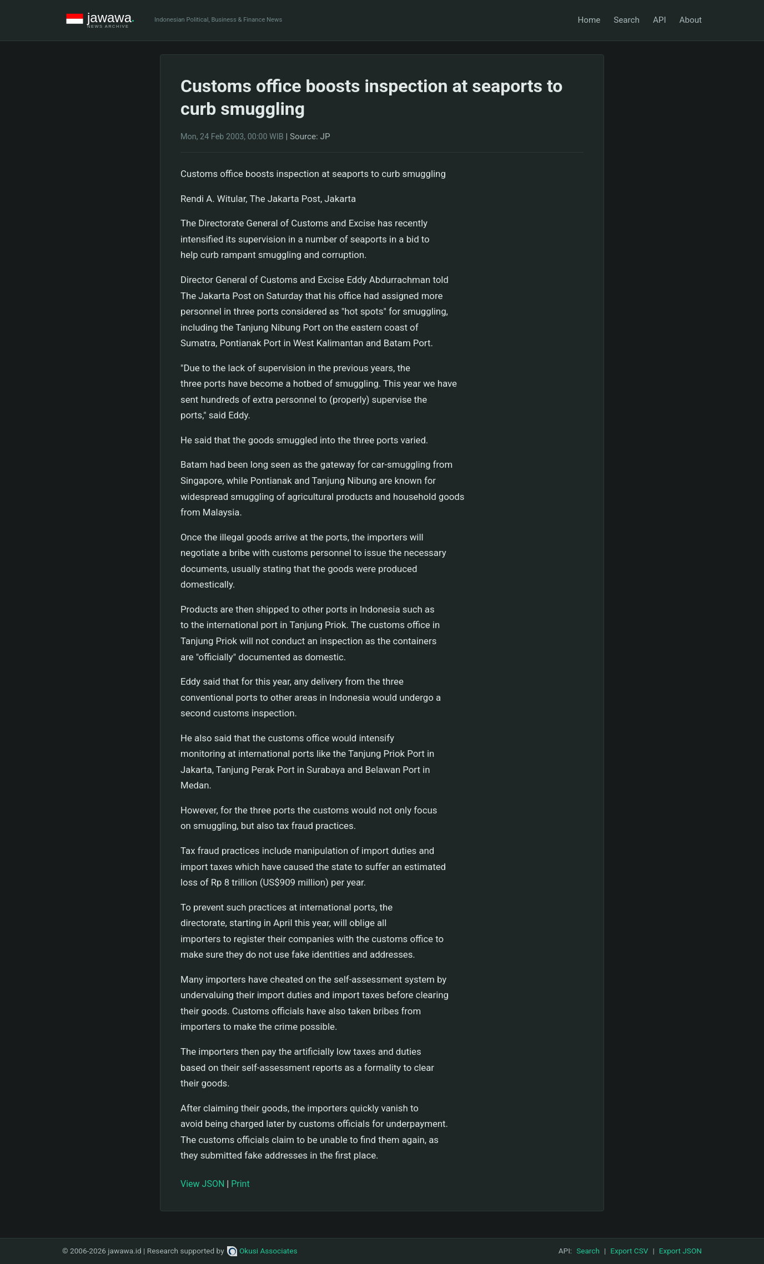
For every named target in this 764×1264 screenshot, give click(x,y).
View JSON (202, 1184)
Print (240, 1184)
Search (627, 20)
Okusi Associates (262, 1250)
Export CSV (629, 1250)
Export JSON (680, 1250)
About (691, 20)
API (659, 20)
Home (588, 20)
